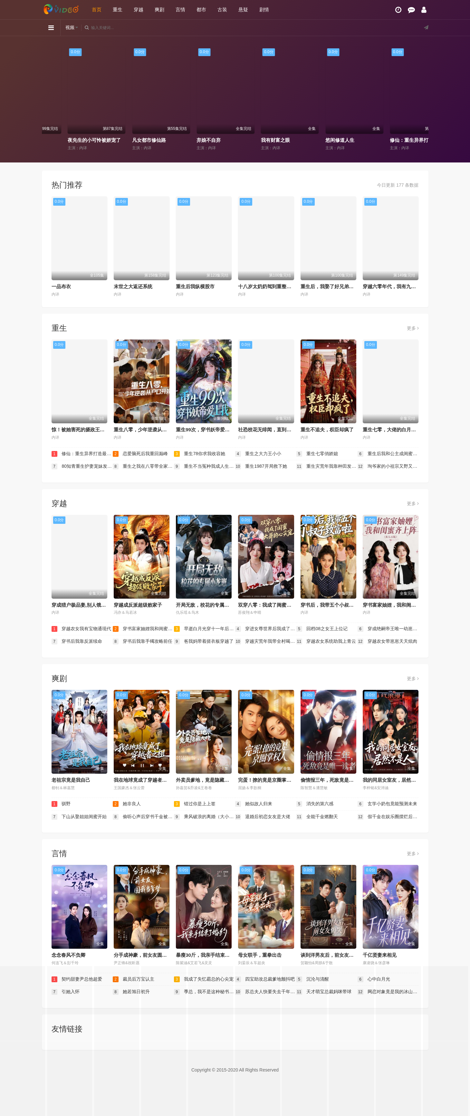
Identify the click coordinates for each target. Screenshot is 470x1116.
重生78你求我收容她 (199, 454)
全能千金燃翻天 (317, 817)
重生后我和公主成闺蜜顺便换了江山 (388, 454)
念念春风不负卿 (68, 955)
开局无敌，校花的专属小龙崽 (207, 605)
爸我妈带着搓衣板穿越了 (204, 641)
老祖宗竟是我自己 (71, 780)
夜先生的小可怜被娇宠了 (135, 140)
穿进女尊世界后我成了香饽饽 (265, 629)
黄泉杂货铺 (57, 140)
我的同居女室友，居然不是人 (394, 780)
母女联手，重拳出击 (260, 955)
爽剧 (159, 9)
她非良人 (127, 804)
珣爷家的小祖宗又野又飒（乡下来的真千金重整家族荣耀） (388, 466)
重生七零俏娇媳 (317, 454)
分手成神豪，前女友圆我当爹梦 (147, 955)
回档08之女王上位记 (322, 629)
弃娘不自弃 (250, 140)
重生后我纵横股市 (195, 286)
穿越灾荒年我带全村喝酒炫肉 (265, 641)
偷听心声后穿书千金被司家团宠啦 (143, 817)
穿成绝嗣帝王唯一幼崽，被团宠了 (388, 629)
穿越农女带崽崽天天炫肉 (387, 641)
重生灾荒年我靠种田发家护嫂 (327, 466)
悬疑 (243, 9)
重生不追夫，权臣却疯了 (327, 429)
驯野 (61, 804)
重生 (117, 9)
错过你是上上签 (195, 804)
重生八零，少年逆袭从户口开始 (147, 429)
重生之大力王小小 (258, 454)
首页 (96, 9)
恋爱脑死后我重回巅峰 (140, 454)
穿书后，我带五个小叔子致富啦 (334, 605)
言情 (180, 9)
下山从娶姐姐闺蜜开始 (79, 817)
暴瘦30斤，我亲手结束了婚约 (207, 955)
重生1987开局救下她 (261, 466)
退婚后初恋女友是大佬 (263, 817)
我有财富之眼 (316, 140)
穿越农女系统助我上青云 (326, 641)
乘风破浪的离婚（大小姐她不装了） (204, 817)
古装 (222, 9)
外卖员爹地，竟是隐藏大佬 (205, 780)
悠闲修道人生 (381, 140)
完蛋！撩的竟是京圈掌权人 (267, 780)
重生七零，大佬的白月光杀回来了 (399, 429)
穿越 (138, 9)
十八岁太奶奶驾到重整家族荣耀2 (273, 286)
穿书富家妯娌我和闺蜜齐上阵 (143, 629)
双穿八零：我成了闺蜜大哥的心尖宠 (276, 605)
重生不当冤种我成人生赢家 (204, 466)
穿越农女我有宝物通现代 (81, 629)
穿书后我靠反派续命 (77, 641)
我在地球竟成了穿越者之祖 (143, 780)
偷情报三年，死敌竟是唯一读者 (334, 780)
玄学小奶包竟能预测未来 (387, 804)
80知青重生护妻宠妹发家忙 (82, 466)
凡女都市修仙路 (190, 140)
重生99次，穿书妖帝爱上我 (205, 429)
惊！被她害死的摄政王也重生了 (85, 429)
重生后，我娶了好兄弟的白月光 (334, 286)
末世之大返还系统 (133, 286)
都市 (201, 9)
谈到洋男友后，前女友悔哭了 (332, 955)
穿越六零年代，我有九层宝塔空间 (399, 286)
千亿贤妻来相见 (380, 955)
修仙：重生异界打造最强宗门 (82, 454)
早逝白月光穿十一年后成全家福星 (204, 629)
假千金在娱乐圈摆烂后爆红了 (388, 817)
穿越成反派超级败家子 (138, 605)
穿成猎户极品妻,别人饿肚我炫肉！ (88, 605)
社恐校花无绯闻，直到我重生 (269, 429)
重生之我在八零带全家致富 (143, 466)
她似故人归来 (254, 804)
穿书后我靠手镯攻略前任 (143, 641)
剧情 (264, 9)
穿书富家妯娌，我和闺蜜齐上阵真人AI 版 (407, 605)
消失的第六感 (315, 804)
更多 (413, 328)
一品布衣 (61, 286)
